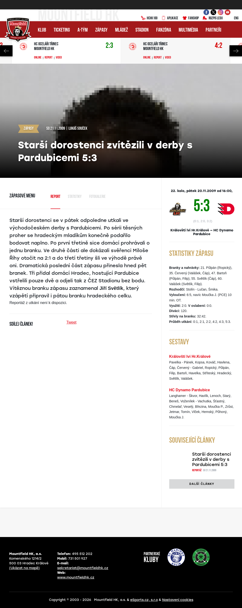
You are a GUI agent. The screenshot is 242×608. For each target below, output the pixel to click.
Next (235, 50)
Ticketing (62, 30)
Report (48, 57)
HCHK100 (149, 18)
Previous (6, 50)
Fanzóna (163, 30)
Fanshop (190, 18)
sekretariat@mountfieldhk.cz (82, 568)
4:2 (218, 46)
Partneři (213, 30)
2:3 (109, 46)
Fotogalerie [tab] (97, 197)
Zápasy (101, 30)
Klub (42, 30)
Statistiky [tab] (75, 197)
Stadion (142, 30)
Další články (201, 484)
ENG (232, 18)
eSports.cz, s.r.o (144, 600)
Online (37, 57)
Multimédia (188, 30)
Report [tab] (55, 197)
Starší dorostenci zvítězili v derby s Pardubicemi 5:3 (211, 459)
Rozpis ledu (213, 18)
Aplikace (169, 18)
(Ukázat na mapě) (24, 568)
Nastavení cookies (177, 600)
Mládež (121, 30)
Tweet (71, 322)
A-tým (83, 30)
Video (59, 57)
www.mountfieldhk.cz (75, 577)
